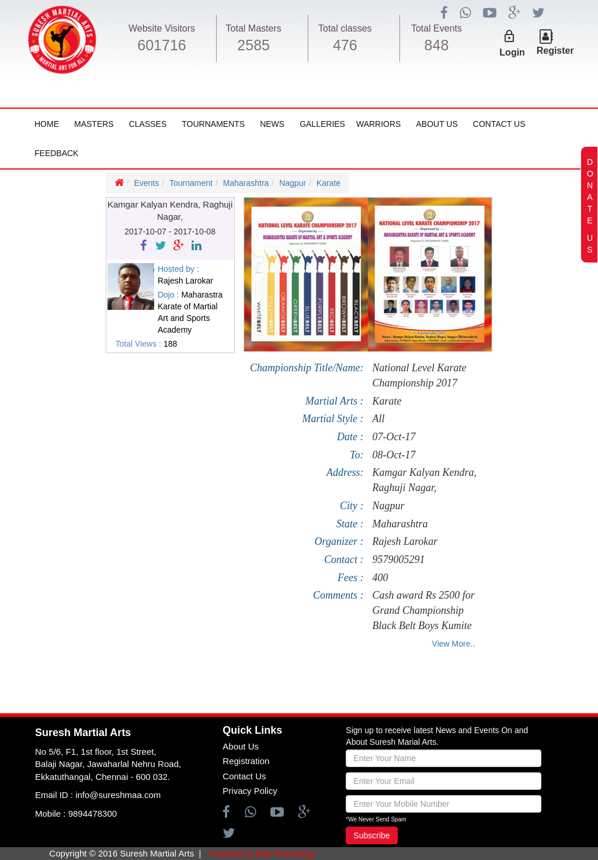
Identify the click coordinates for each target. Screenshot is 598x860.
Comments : (338, 595)
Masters (94, 124)
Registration (245, 761)
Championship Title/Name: (307, 368)
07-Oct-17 (393, 437)
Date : (350, 437)
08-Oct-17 (393, 455)
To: (356, 455)
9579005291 (398, 559)
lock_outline (509, 36)
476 (345, 45)
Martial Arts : (334, 401)
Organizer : (339, 541)
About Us (436, 124)
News (272, 124)
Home (46, 124)
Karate (328, 183)
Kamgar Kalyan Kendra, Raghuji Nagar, (424, 480)
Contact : (344, 559)
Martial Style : (332, 418)
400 (380, 577)
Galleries (322, 124)
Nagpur (292, 183)
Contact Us (499, 124)
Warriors (378, 124)
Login (512, 52)
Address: (344, 472)
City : (352, 506)
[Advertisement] (70, 499)
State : (350, 524)
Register (555, 51)
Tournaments (213, 124)
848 (437, 45)
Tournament (191, 183)
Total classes (345, 28)
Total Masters (253, 28)
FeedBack (56, 153)
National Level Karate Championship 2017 (419, 375)
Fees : (350, 577)
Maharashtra (246, 183)
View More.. (453, 643)
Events (146, 183)
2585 (253, 45)
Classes (148, 124)
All (378, 418)
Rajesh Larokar (404, 541)
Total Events (436, 28)
